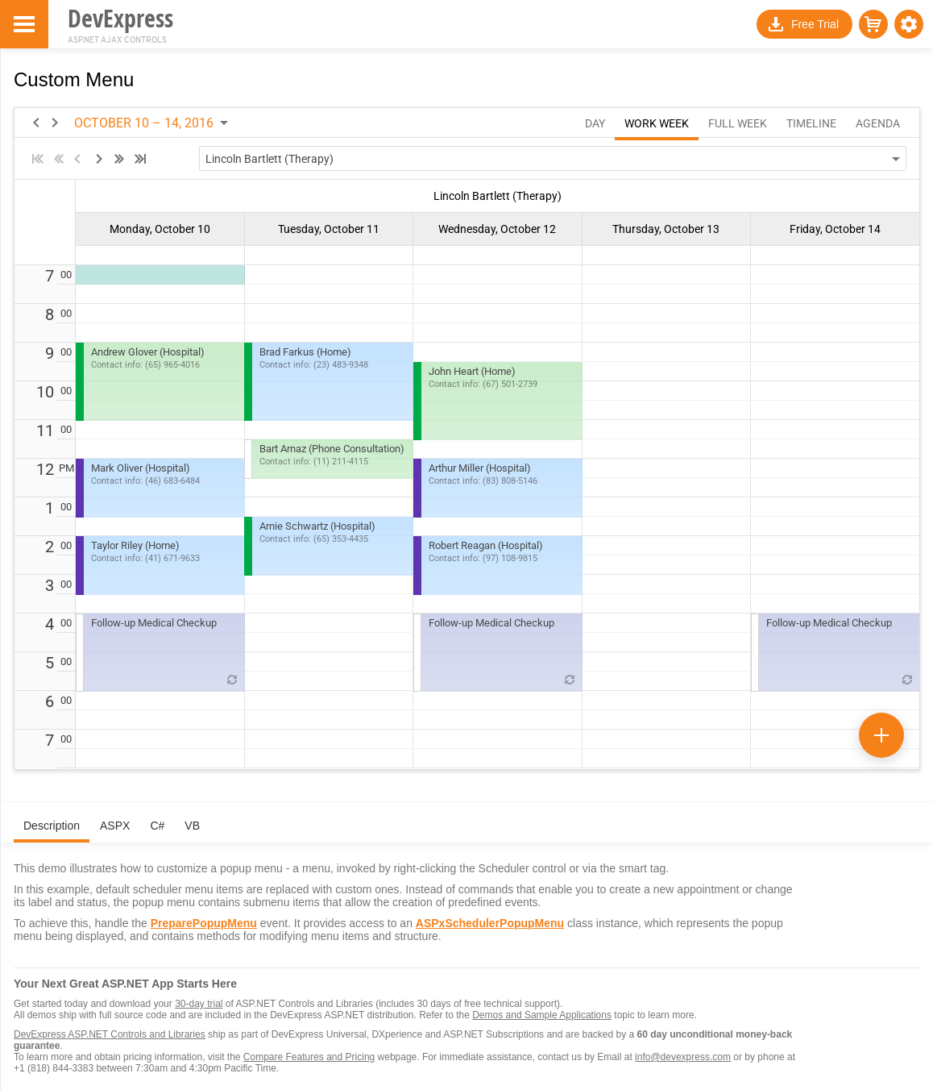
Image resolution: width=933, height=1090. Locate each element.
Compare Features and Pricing (309, 1057)
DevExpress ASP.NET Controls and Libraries (109, 1034)
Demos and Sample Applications (542, 1015)
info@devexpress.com (683, 1057)
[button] (908, 24)
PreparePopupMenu (204, 923)
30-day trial (198, 1003)
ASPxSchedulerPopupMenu (490, 923)
